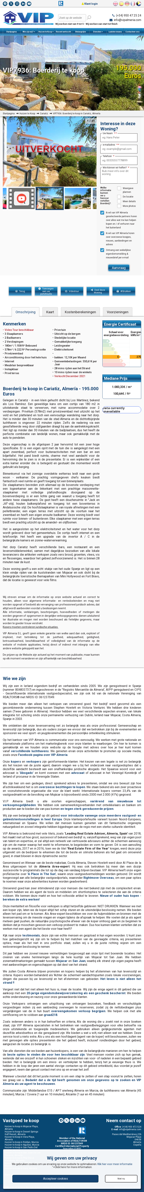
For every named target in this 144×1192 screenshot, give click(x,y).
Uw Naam (109, 133)
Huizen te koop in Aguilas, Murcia (22, 1144)
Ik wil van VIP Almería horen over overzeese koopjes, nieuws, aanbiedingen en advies (117, 238)
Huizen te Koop (46, 32)
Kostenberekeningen (80, 312)
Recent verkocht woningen (63, 33)
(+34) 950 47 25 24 (128, 15)
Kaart (50, 312)
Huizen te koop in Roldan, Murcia (22, 1142)
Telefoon (108, 156)
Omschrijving (25, 312)
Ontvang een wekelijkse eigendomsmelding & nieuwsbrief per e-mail (115, 253)
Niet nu (121, 1178)
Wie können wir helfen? (116, 167)
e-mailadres (110, 144)
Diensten (98, 32)
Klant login (90, 3)
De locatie (125, 197)
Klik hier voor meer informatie (115, 1164)
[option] (50, 198)
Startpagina (11, 32)
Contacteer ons (132, 32)
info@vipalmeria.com (127, 20)
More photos (126, 206)
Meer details (126, 201)
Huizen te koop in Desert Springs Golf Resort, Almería (21, 1133)
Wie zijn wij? (29, 32)
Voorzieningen (117, 312)
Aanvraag (119, 268)
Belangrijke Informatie (80, 33)
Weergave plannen (125, 189)
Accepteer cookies (55, 1178)
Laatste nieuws (115, 32)
